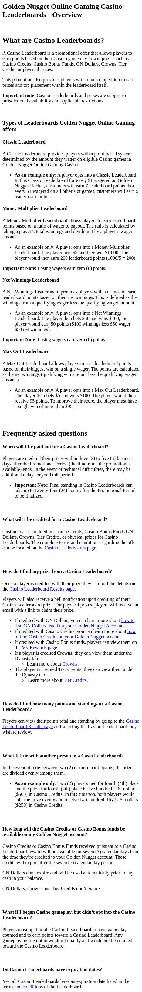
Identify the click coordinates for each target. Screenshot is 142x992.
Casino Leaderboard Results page (42, 589)
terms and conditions (22, 986)
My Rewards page (39, 647)
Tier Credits (74, 680)
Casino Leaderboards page (69, 547)
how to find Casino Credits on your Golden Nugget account (75, 634)
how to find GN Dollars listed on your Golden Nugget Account (74, 623)
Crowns (70, 663)
